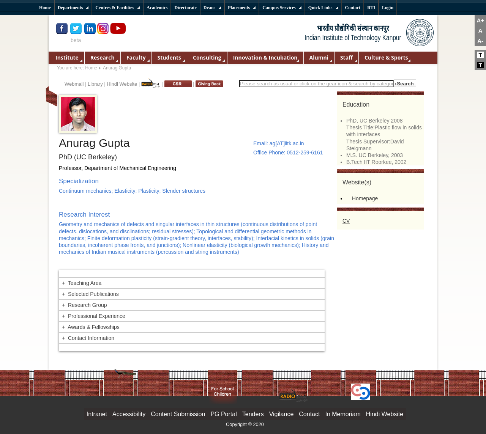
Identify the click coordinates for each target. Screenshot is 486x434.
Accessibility (128, 414)
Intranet (97, 414)
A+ (480, 20)
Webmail (74, 84)
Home (91, 68)
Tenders (253, 414)
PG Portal (223, 414)
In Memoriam (342, 414)
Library (95, 84)
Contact (309, 414)
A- (480, 41)
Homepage (365, 198)
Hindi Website (122, 84)
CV (346, 221)
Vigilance (281, 414)
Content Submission (178, 414)
